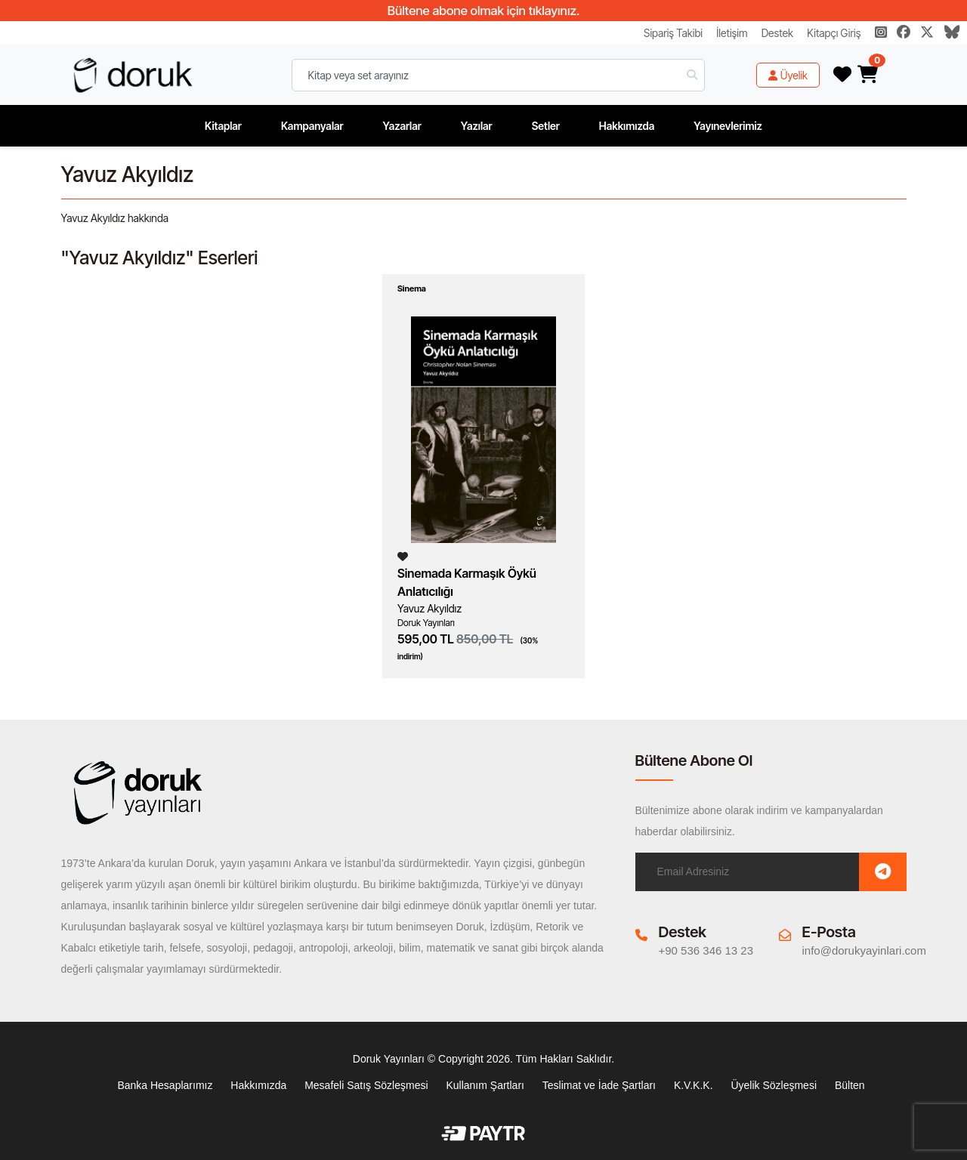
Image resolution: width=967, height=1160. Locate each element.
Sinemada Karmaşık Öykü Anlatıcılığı (466, 582)
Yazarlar (402, 125)
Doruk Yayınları (426, 622)
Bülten (850, 1085)
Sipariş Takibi (673, 32)
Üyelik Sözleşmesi (774, 1085)
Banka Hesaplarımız (164, 1085)
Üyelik (788, 75)
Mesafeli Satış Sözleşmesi (366, 1085)
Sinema (411, 288)
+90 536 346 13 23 (706, 950)
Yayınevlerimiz (728, 125)
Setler (546, 125)
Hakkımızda (627, 125)
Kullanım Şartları (485, 1085)
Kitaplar (223, 125)
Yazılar (477, 125)
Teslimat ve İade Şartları (599, 1085)
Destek (777, 32)
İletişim (731, 32)
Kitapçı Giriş (833, 32)
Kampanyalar (312, 125)
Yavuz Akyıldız (429, 608)
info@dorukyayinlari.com (864, 950)
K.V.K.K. (693, 1085)
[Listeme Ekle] (402, 556)
